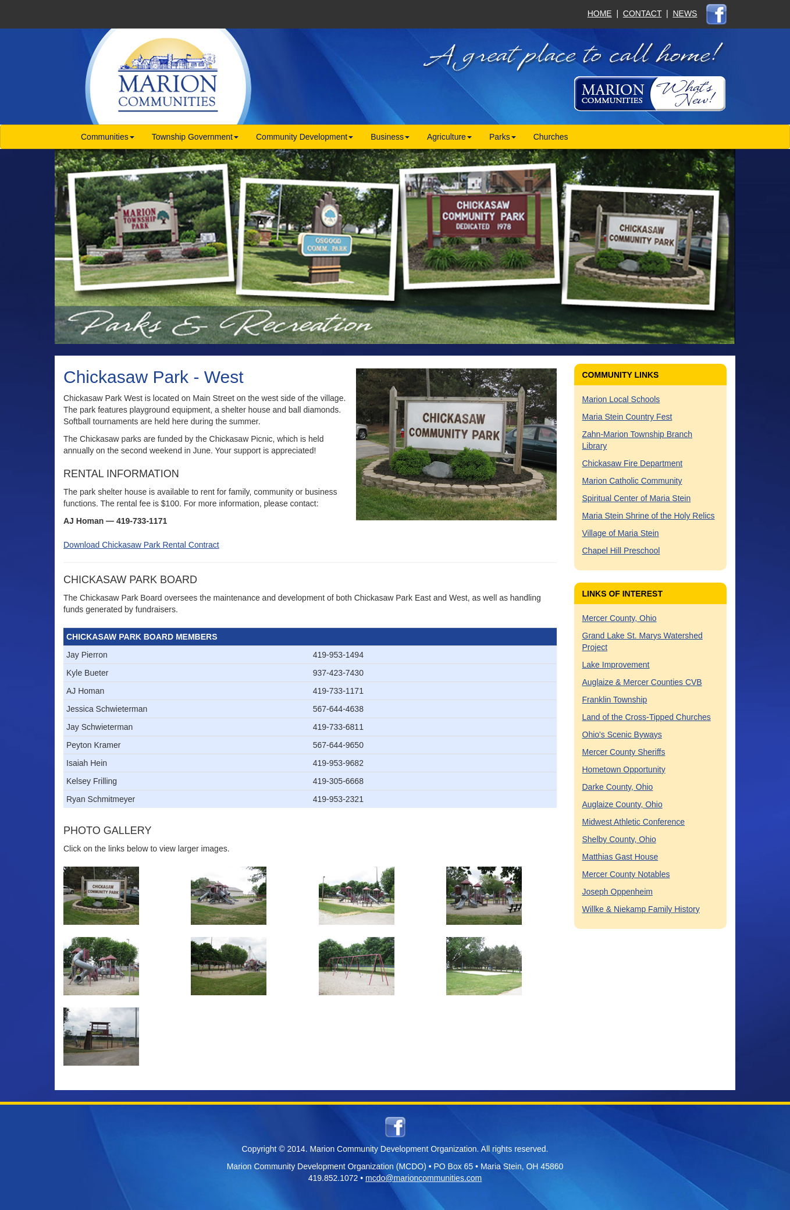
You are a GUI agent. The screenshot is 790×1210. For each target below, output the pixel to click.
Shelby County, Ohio (619, 839)
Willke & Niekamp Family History (641, 909)
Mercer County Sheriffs (624, 752)
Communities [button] (107, 136)
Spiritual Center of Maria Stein (636, 498)
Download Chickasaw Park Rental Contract (141, 544)
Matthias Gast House (620, 856)
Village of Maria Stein (620, 533)
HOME (600, 13)
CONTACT (642, 13)
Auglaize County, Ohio (622, 804)
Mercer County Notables (626, 874)
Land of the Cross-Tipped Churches (646, 717)
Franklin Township (614, 699)
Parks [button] (502, 136)
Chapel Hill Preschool (621, 550)
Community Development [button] (304, 136)
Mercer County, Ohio (619, 618)
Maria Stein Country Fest (627, 416)
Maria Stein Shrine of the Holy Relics (648, 515)
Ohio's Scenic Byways (622, 734)
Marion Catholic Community (632, 480)
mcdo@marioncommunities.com (423, 1178)
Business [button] (390, 136)
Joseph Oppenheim (617, 891)
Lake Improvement (616, 664)
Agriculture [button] (449, 136)
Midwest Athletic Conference (633, 821)
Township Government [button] (195, 136)
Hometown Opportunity (624, 769)
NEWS (684, 13)
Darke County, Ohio (617, 787)
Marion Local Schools (621, 399)
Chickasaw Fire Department (632, 463)
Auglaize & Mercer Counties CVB (642, 682)
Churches (550, 136)
